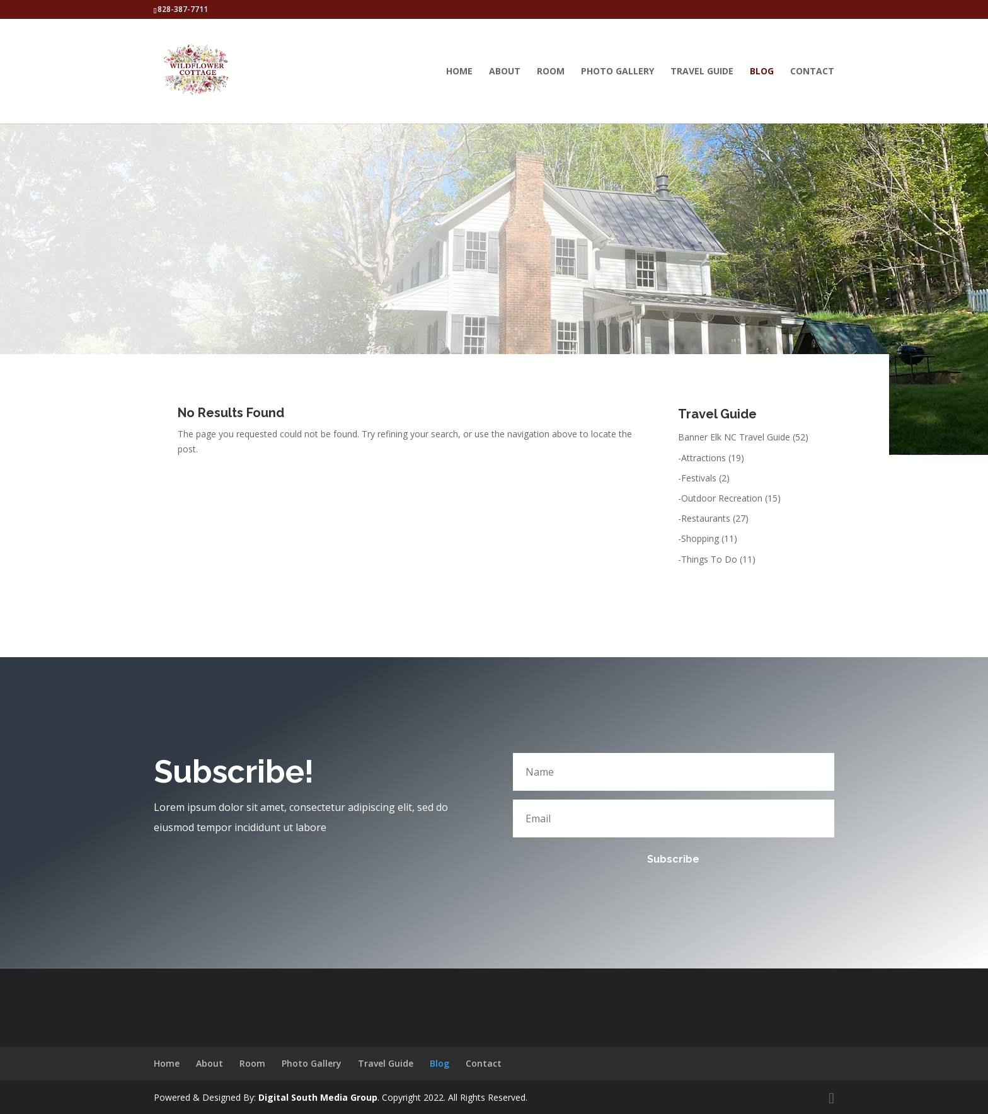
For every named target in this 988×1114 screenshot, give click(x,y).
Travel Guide (701, 72)
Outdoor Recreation (721, 498)
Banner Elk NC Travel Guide (734, 437)
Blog (762, 72)
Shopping (700, 538)
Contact (812, 72)
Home (459, 72)
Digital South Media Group (317, 1097)
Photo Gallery (617, 72)
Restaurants (705, 518)
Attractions (703, 458)
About (504, 72)
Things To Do (709, 559)
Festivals (698, 478)
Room (551, 72)
